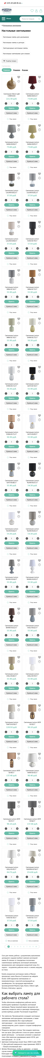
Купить (11, 108)
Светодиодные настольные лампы (15, 48)
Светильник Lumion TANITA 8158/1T (11, 723)
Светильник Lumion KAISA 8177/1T (32, 917)
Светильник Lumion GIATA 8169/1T (32, 433)
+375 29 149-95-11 (13, 3)
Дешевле (16, 70)
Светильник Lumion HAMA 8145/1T (32, 772)
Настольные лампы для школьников (16, 37)
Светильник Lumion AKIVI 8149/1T (11, 772)
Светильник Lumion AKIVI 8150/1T (32, 723)
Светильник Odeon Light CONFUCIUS (12, 95)
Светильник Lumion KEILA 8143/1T (11, 868)
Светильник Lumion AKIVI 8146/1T (32, 820)
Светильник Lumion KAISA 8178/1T (11, 917)
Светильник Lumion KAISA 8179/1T (32, 240)
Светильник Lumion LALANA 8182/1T (11, 192)
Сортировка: (6, 66)
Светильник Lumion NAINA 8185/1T (32, 95)
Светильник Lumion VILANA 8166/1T (11, 530)
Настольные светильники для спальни (16, 54)
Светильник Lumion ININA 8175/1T (32, 288)
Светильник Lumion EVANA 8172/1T (11, 385)
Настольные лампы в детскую (13, 42)
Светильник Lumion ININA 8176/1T (11, 288)
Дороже (25, 70)
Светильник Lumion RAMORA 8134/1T (32, 868)
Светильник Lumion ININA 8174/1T (11, 337)
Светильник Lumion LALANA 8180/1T (11, 240)
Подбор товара (11, 61)
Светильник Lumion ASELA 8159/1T (32, 675)
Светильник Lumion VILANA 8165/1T (32, 530)
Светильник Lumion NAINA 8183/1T (32, 143)
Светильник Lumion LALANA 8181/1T (32, 192)
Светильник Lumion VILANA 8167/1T (32, 482)
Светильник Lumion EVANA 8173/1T (32, 337)
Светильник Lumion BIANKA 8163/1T (32, 578)
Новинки (6, 70)
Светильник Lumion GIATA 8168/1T (11, 482)
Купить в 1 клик (11, 113)
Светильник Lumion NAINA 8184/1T (11, 143)
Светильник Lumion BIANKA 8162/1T (11, 627)
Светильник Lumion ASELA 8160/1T (11, 675)
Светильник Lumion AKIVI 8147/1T (11, 820)
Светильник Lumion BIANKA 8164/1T (11, 578)
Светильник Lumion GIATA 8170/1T (32, 385)
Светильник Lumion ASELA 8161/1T (32, 627)
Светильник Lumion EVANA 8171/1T (11, 433)
